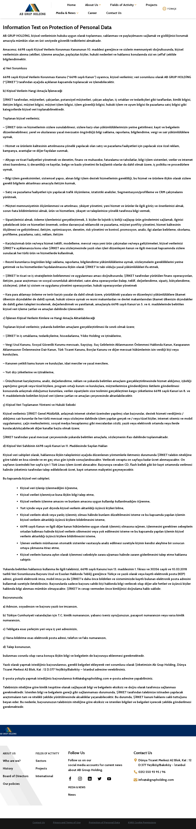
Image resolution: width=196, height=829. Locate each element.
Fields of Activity (123, 5)
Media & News (67, 13)
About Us (93, 5)
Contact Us (114, 13)
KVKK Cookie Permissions (142, 822)
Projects (151, 5)
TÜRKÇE (171, 8)
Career (92, 13)
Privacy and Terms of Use (67, 822)
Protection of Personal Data (104, 822)
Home (71, 5)
